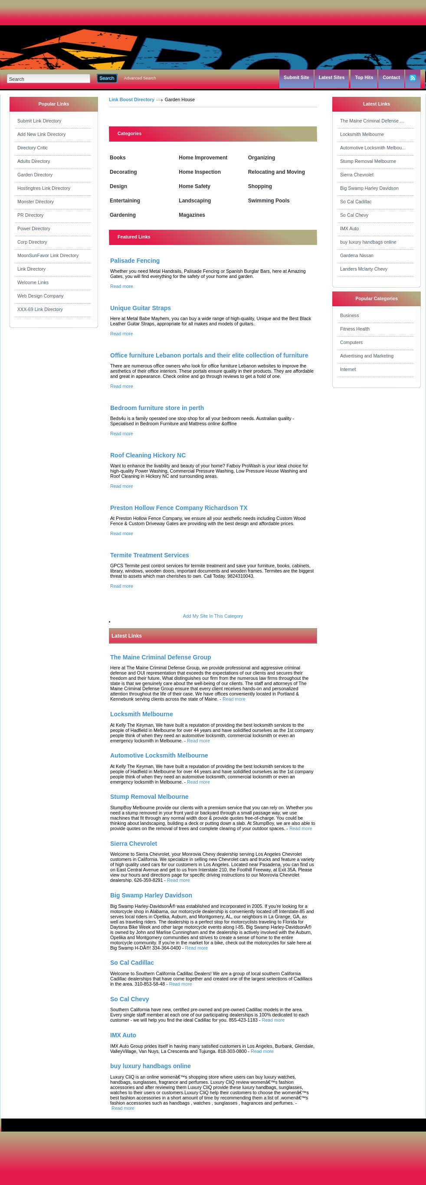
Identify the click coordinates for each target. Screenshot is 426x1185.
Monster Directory (35, 201)
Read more (121, 286)
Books (118, 158)
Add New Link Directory (41, 134)
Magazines (192, 215)
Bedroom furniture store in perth (157, 407)
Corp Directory (32, 242)
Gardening (123, 215)
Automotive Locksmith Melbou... (373, 147)
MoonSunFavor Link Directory (48, 255)
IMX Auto (349, 228)
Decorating (123, 172)
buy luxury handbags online (368, 242)
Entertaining (125, 201)
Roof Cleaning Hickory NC (148, 455)
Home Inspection (200, 172)
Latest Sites (332, 77)
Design (118, 186)
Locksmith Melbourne (362, 134)
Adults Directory (33, 161)
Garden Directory (34, 174)
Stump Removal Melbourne (368, 161)
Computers (351, 342)
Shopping (260, 186)
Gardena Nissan (357, 255)
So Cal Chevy (354, 215)
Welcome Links (33, 282)
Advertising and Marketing (366, 355)
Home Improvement (203, 158)
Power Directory (33, 228)
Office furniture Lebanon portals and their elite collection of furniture (209, 355)
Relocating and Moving (276, 172)
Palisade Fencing (135, 260)
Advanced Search (140, 78)
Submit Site (296, 77)
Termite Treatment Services (149, 555)
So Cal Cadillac (356, 201)
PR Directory (30, 215)
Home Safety (194, 186)
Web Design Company (40, 295)
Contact (391, 77)
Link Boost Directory (131, 99)
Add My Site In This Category (213, 616)
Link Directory (31, 268)
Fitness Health (355, 328)
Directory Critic (32, 147)
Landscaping (195, 201)
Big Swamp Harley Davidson (369, 188)
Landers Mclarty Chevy (363, 268)
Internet (348, 369)
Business (349, 315)
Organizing (261, 158)
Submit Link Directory (39, 120)
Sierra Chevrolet (357, 174)
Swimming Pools (269, 201)
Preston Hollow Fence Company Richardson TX (179, 507)
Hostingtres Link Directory (43, 188)
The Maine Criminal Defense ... (372, 120)
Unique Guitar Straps (140, 308)
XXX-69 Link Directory (40, 309)
